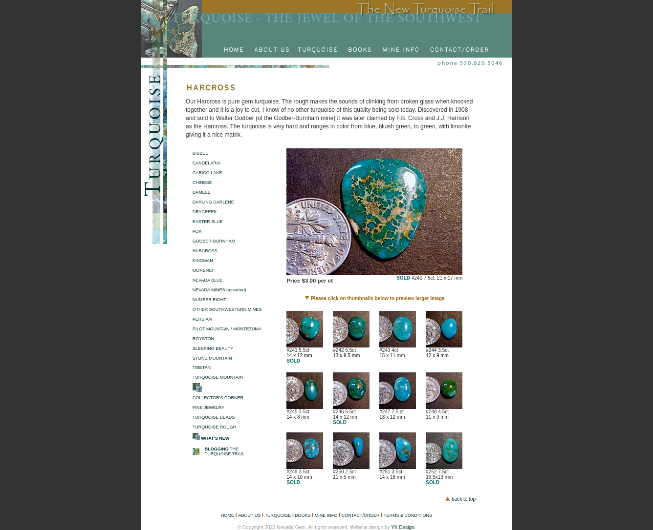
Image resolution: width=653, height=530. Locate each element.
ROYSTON (203, 338)
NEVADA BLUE (208, 280)
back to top (464, 499)
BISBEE (201, 153)
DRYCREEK (205, 211)
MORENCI (203, 270)
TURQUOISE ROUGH (215, 427)
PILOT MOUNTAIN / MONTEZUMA (227, 328)
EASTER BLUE (208, 221)
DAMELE (202, 192)
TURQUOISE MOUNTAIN (218, 377)
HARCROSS (205, 250)
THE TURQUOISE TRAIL (224, 451)
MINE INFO (326, 515)
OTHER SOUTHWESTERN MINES (227, 309)
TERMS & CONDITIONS (408, 515)
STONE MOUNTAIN (212, 358)
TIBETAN (202, 367)
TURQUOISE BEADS (214, 417)
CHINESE (202, 182)
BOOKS (302, 515)
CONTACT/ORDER (361, 515)
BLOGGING (217, 449)
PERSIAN (202, 319)
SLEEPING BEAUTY (213, 348)
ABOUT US (249, 515)
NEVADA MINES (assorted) (219, 289)
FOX (197, 231)
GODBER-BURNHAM (214, 241)
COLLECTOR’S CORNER (218, 397)
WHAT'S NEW (215, 438)
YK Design (402, 527)
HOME (227, 515)
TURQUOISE (278, 515)
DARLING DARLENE (213, 202)
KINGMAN (203, 260)
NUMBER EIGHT (209, 299)
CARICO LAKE (207, 172)
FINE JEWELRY (208, 407)
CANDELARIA (207, 163)
